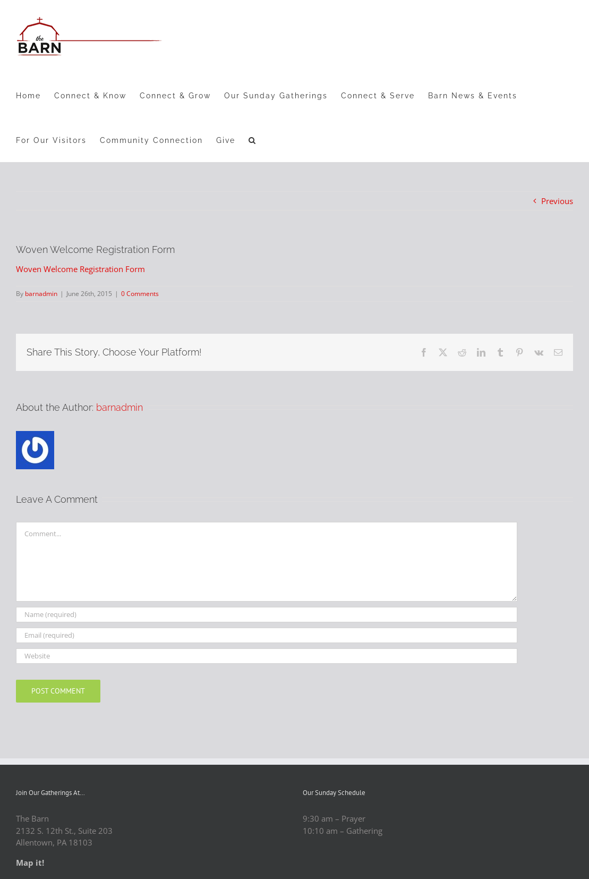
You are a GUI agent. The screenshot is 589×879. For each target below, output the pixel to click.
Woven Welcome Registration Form (80, 269)
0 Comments (140, 293)
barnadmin (41, 293)
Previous (557, 201)
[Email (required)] (266, 635)
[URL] (266, 656)
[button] (253, 139)
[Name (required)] (266, 614)
